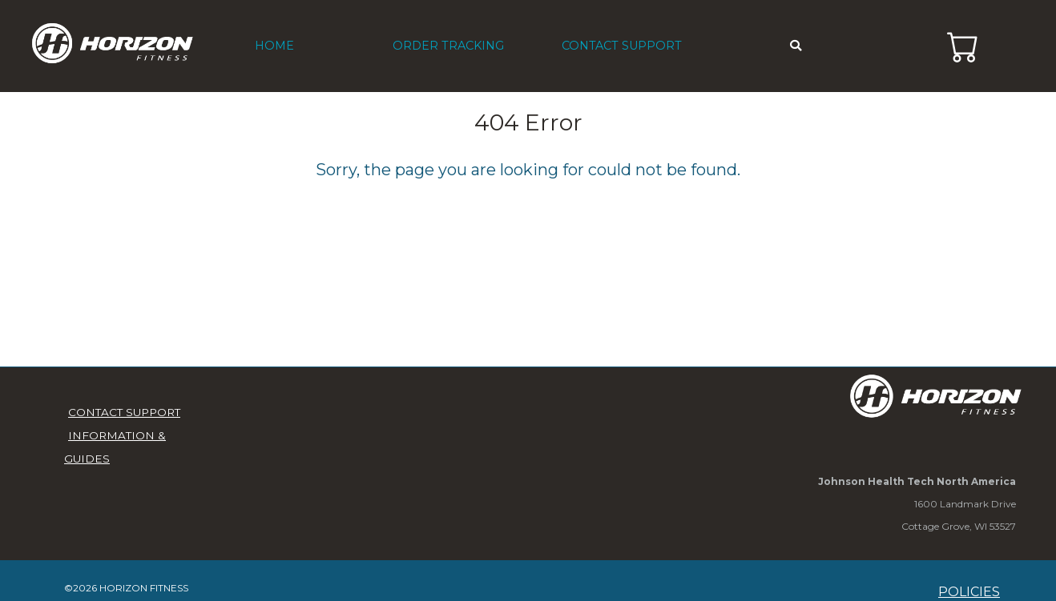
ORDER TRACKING (448, 45)
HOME (274, 45)
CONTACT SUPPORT (622, 45)
